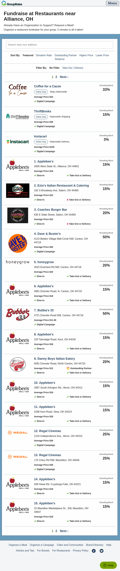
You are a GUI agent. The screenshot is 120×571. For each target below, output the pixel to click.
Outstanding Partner (65, 55)
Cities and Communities (70, 545)
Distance (60, 59)
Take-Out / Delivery (72, 68)
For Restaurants (61, 550)
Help (108, 545)
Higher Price (86, 55)
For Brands (43, 550)
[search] (59, 45)
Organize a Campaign (42, 545)
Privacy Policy (81, 550)
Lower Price (102, 55)
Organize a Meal (18, 545)
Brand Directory (94, 545)
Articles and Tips (25, 550)
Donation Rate (44, 55)
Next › (64, 77)
